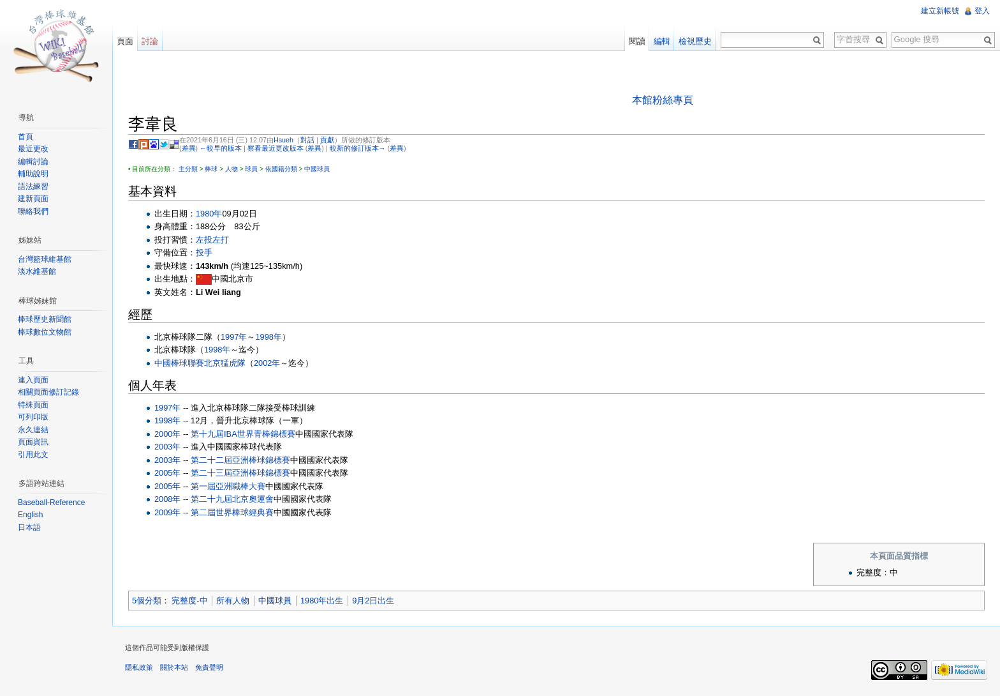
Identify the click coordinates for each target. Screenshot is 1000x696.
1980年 (209, 213)
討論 (150, 41)
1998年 (268, 337)
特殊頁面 (33, 404)
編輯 (662, 41)
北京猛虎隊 (225, 363)
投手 (204, 252)
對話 (307, 140)
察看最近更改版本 (275, 148)
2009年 (167, 512)
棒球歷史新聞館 (44, 319)
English (30, 514)
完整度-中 (189, 600)
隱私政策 (139, 667)
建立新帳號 (940, 10)
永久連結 (33, 429)
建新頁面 (33, 198)
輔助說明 (33, 173)
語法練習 (33, 186)
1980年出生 (321, 600)
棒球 (211, 168)
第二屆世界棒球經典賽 (232, 512)
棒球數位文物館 (44, 332)
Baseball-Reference (51, 502)
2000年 (167, 434)
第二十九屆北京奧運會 (232, 499)
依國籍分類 (281, 168)
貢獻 (327, 140)
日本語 (29, 527)
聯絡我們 (33, 211)
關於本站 (174, 667)
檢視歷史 (695, 41)
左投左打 (212, 240)
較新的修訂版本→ (358, 148)
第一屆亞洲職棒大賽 (228, 486)
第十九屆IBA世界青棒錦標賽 (243, 434)
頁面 (125, 41)
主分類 (188, 168)
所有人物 (232, 600)
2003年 (167, 446)
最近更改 (33, 148)
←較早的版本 (221, 148)
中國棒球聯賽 (179, 363)
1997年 (234, 337)
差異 (189, 148)
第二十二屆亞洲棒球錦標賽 (240, 460)
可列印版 (33, 416)
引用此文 (33, 454)
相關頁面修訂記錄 (48, 392)
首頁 (25, 136)
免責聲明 (209, 667)
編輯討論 (33, 161)
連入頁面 (33, 379)
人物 (231, 168)
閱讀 (637, 41)
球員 (251, 168)
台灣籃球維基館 (44, 259)
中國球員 (317, 168)
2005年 (167, 473)
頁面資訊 (33, 441)
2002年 (267, 363)
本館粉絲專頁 (662, 100)
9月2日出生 (373, 600)
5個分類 (146, 600)
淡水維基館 (37, 271)
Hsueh (283, 140)
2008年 (167, 499)
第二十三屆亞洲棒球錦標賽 (240, 473)
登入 (982, 10)
